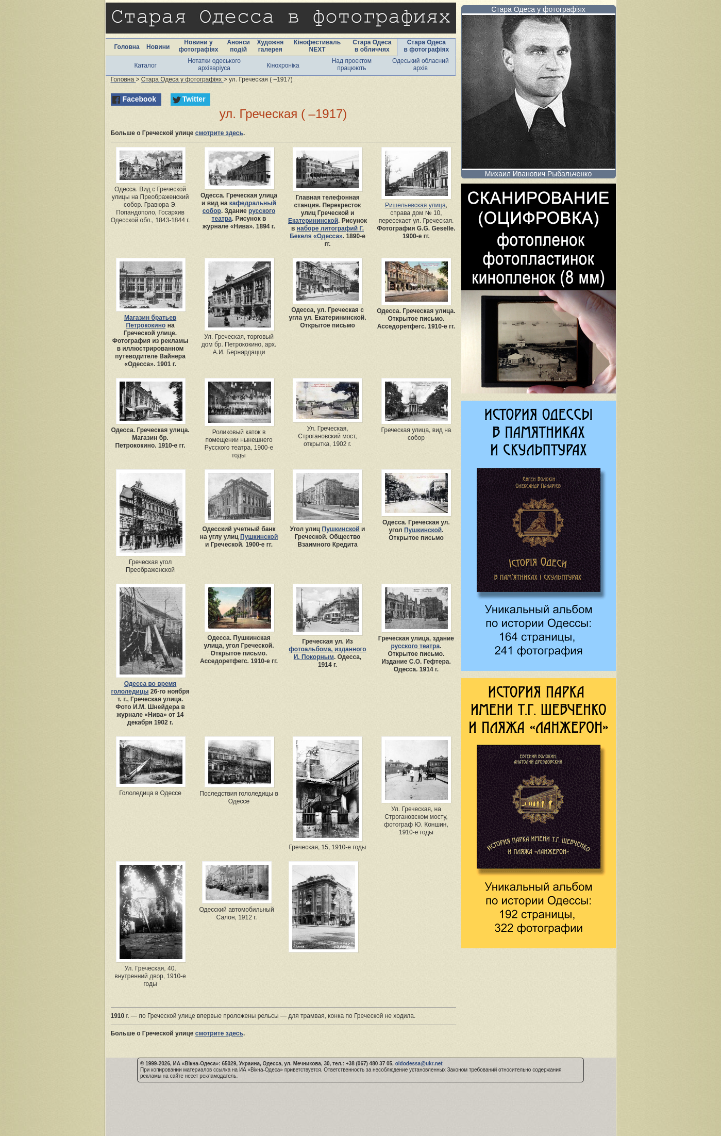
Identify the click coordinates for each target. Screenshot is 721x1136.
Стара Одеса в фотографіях (426, 46)
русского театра (415, 646)
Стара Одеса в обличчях (372, 46)
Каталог (145, 65)
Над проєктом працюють (352, 64)
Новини (158, 47)
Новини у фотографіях (198, 46)
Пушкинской (259, 536)
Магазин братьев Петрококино (150, 321)
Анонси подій (238, 46)
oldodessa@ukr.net (419, 1063)
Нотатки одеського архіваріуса (214, 64)
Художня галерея (270, 46)
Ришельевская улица (415, 205)
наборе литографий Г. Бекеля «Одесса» (327, 232)
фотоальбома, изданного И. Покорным (327, 653)
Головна (126, 47)
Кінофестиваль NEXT (317, 46)
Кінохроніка (282, 65)
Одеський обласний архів (420, 64)
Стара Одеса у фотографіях (538, 9)
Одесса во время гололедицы (143, 687)
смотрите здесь (219, 133)
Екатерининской (313, 220)
